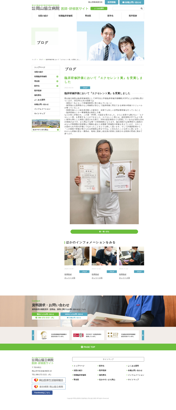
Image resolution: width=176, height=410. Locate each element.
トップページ (39, 67)
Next (142, 341)
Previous (33, 341)
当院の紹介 (43, 16)
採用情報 (112, 2)
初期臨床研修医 (65, 16)
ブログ (41, 59)
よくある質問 (99, 8)
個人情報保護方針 (95, 2)
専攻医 (88, 16)
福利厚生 (37, 95)
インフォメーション (42, 109)
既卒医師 (133, 16)
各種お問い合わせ (133, 2)
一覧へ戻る (105, 233)
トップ (34, 59)
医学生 (110, 16)
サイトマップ (39, 114)
